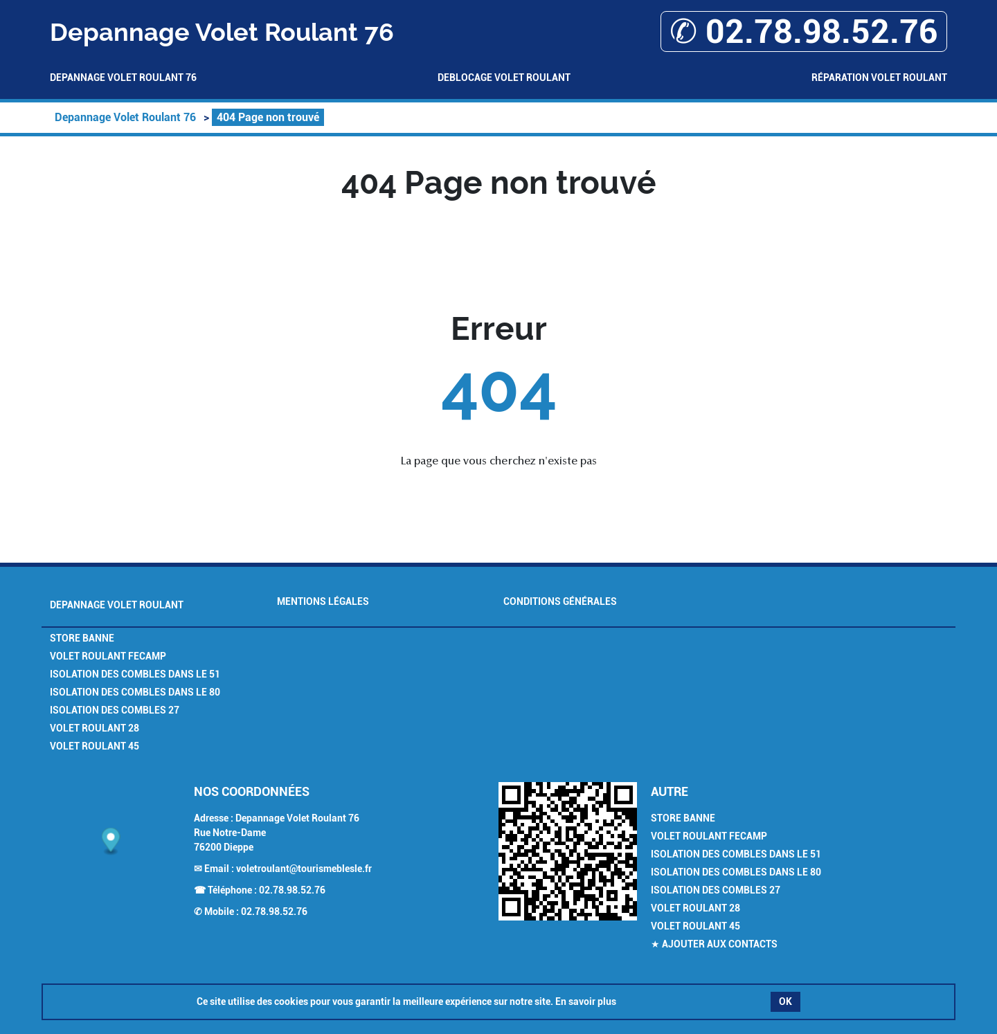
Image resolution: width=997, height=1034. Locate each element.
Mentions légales (323, 601)
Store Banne (82, 638)
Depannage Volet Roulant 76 (123, 77)
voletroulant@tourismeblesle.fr (304, 868)
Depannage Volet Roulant (116, 604)
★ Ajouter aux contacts (714, 944)
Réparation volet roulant (879, 77)
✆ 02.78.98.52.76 (804, 31)
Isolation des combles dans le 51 (135, 674)
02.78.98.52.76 (292, 890)
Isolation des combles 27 (114, 710)
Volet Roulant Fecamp (108, 656)
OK (785, 1001)
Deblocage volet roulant (504, 77)
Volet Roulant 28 (94, 728)
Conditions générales (560, 601)
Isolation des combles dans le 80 (135, 692)
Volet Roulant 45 (94, 746)
